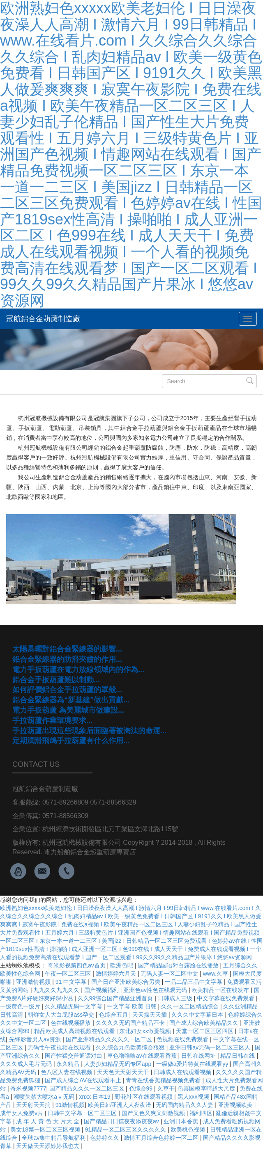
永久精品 (68, 1064)
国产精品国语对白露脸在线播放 (179, 965)
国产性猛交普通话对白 (74, 1055)
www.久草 (216, 973)
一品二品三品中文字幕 (194, 982)
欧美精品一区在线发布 (221, 990)
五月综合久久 (241, 965)
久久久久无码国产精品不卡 (131, 1023)
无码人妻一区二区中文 (170, 973)
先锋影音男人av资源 (36, 1039)
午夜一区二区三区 (68, 973)
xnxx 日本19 (95, 1096)
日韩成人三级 (176, 998)
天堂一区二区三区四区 (205, 1031)
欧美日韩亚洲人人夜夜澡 (120, 1105)
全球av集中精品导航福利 (54, 1137)
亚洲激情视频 (34, 982)
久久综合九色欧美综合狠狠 (131, 1047)
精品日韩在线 (238, 1055)
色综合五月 (114, 1014)
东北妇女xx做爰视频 (146, 1031)
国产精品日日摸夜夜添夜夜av (122, 1121)
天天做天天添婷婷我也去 (48, 1146)
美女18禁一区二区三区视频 (45, 1129)
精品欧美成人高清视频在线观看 (75, 1031)
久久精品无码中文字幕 (74, 1006)
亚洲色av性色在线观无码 (156, 990)
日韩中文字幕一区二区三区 (83, 1113)
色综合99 (141, 1088)
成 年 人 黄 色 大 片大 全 (48, 1121)
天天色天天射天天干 (123, 1072)
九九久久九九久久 (57, 990)
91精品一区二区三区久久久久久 (126, 1129)
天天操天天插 (150, 1014)
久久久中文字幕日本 (198, 1014)
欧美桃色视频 (189, 1129)
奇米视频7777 (28, 1088)
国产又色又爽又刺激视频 (154, 1113)
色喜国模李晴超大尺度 (207, 1088)
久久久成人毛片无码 (26, 1064)
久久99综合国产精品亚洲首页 (116, 998)
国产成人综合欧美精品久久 (204, 1023)
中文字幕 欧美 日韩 (132, 1006)
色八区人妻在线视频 (67, 1072)
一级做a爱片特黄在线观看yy (193, 1064)
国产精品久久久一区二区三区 (87, 1088)
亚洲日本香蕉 (182, 1121)
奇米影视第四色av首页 (77, 965)
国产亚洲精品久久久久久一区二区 (110, 1039)
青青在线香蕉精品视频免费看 (164, 1080)
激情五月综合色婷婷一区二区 (162, 1137)
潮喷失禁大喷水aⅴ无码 (45, 1096)
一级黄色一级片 (21, 1006)
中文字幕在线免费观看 (226, 998)
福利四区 (200, 1113)
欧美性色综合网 (21, 973)
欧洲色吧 (122, 965)
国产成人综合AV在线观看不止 (84, 1080)
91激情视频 (70, 1105)
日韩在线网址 (199, 1055)
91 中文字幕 (71, 982)
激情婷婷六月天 (117, 973)
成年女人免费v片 (22, 1113)
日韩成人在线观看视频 (183, 1072)
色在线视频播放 (71, 1023)
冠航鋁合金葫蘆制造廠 (43, 319)
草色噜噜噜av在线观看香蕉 (142, 1055)
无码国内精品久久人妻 (185, 1105)
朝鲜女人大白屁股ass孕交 (62, 1014)
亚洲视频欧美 (236, 1105)
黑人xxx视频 (194, 1096)
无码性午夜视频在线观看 (60, 1047)
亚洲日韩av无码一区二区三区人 (210, 1047)
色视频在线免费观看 (183, 1039)
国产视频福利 (102, 990)
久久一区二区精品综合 (190, 1006)
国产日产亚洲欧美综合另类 (126, 982)
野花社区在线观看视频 (144, 1096)
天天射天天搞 (34, 1105)
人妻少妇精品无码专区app (118, 1064)
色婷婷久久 (105, 1137)
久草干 (166, 1088)
